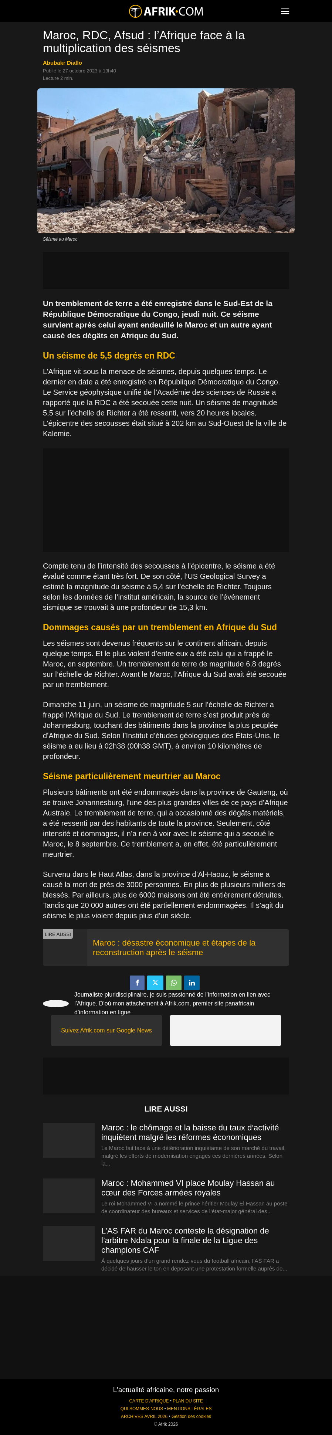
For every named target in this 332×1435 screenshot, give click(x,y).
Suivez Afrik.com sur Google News (106, 1030)
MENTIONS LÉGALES (189, 1408)
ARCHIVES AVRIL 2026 (144, 1416)
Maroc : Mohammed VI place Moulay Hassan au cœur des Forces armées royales (188, 1187)
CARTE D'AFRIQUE (149, 1401)
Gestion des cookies (191, 1416)
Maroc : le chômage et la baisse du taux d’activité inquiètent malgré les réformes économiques (190, 1132)
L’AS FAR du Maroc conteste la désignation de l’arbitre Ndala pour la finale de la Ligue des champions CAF (185, 1240)
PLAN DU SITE (188, 1401)
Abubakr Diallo (62, 63)
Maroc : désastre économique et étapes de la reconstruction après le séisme (174, 947)
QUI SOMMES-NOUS (142, 1408)
